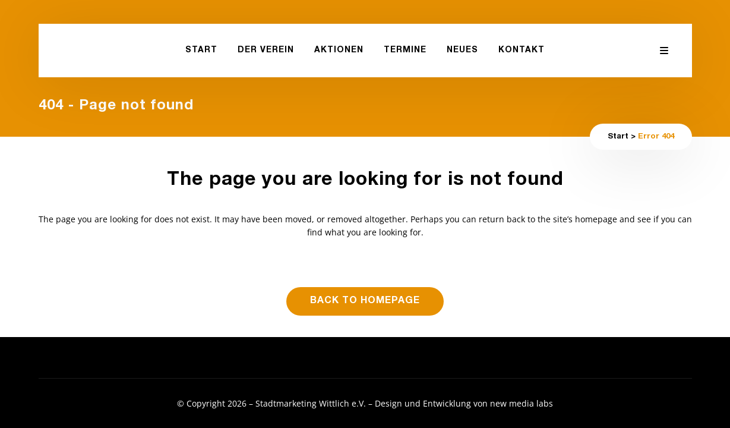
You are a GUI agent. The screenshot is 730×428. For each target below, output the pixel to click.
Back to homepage (365, 301)
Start (618, 137)
